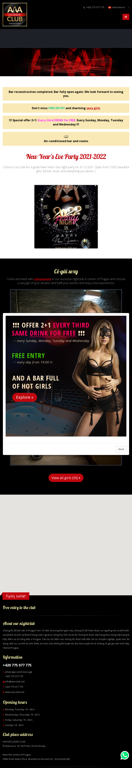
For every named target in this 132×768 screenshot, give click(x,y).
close (121, 449)
